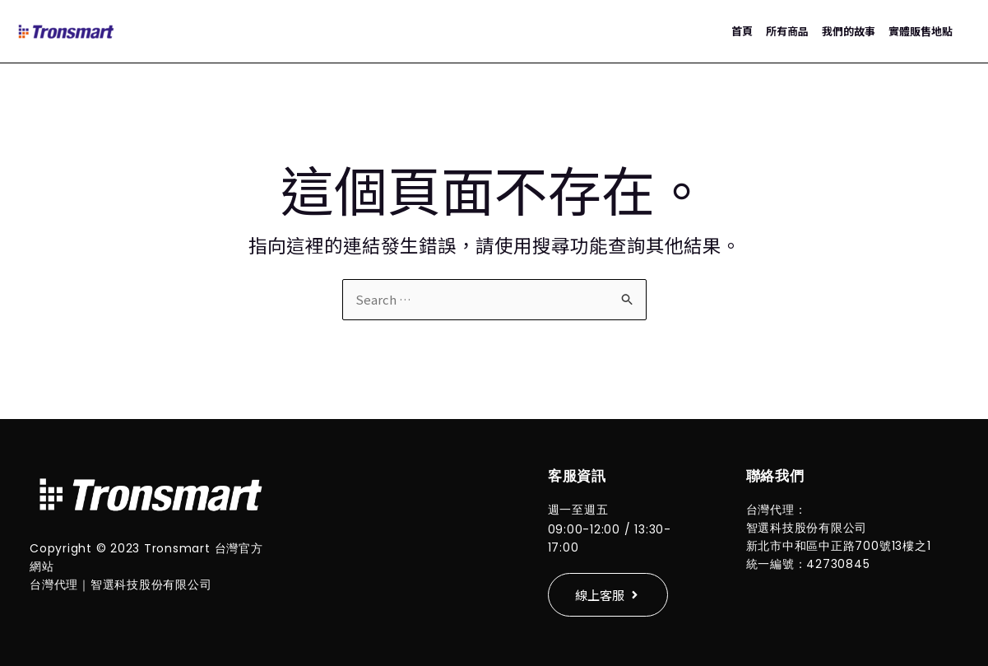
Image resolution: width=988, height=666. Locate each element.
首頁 (742, 31)
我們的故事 (848, 31)
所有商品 (787, 31)
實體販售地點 (920, 31)
